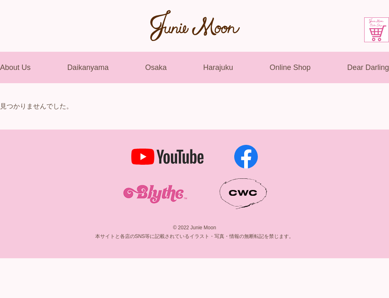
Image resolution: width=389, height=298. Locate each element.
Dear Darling (368, 67)
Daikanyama (87, 67)
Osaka (156, 67)
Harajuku (218, 67)
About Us (15, 67)
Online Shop (289, 67)
